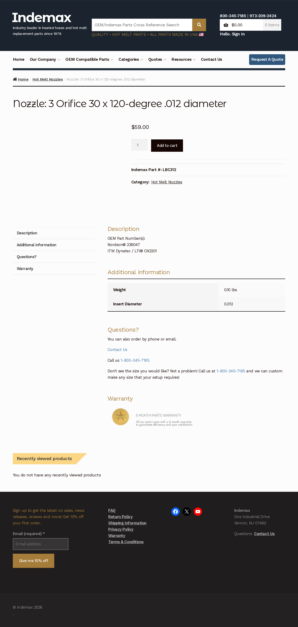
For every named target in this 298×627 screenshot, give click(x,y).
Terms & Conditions (125, 541)
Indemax (41, 17)
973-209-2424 (263, 15)
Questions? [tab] (27, 256)
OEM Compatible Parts (87, 59)
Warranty (116, 535)
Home (18, 59)
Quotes (155, 59)
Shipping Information (127, 523)
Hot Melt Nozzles (47, 79)
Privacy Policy (120, 529)
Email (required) (29, 533)
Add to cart (167, 145)
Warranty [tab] (25, 268)
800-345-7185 (233, 15)
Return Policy (120, 516)
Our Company (43, 59)
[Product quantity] (139, 145)
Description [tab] (27, 233)
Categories (129, 59)
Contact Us (211, 59)
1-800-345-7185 (135, 360)
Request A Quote (267, 59)
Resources (181, 59)
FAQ (111, 510)
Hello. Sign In (232, 34)
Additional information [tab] (36, 245)
